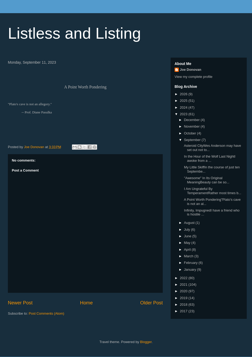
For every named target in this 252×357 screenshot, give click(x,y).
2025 (184, 101)
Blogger (146, 342)
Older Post (151, 302)
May (187, 243)
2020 (184, 291)
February (191, 263)
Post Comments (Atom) (46, 313)
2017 (184, 311)
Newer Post (20, 302)
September (193, 140)
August (190, 223)
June (188, 236)
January (190, 269)
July (187, 230)
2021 (184, 284)
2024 (184, 107)
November (192, 126)
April (188, 250)
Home (86, 302)
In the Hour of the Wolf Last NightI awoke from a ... (209, 158)
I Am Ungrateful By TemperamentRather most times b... (212, 191)
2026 (184, 94)
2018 (184, 304)
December (192, 120)
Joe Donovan (190, 70)
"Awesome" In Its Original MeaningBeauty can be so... (206, 180)
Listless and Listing (74, 33)
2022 (184, 278)
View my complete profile (193, 77)
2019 (184, 298)
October (190, 133)
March (189, 256)
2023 (184, 114)
